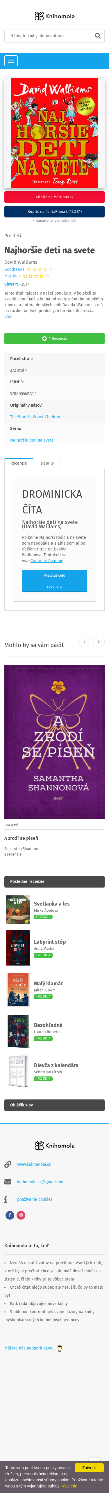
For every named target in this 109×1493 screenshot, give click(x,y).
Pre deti (12, 235)
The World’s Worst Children (35, 417)
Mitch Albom (45, 990)
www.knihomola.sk (34, 1164)
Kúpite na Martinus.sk (55, 197)
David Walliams (20, 262)
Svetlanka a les (52, 904)
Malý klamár (48, 983)
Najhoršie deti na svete (32, 440)
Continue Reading (47, 560)
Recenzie (18, 463)
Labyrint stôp (50, 942)
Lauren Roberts (47, 1032)
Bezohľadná (48, 1025)
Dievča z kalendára (56, 1065)
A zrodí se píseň (21, 838)
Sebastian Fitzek (48, 1072)
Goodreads (14, 270)
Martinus (12, 276)
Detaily (47, 463)
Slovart (11, 284)
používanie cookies (35, 1199)
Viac (8, 316)
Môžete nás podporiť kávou (33, 1348)
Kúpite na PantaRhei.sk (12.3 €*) (55, 211)
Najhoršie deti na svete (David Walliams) (50, 524)
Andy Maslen (45, 948)
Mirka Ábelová (46, 910)
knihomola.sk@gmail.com (41, 1181)
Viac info (69, 1486)
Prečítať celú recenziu (54, 581)
